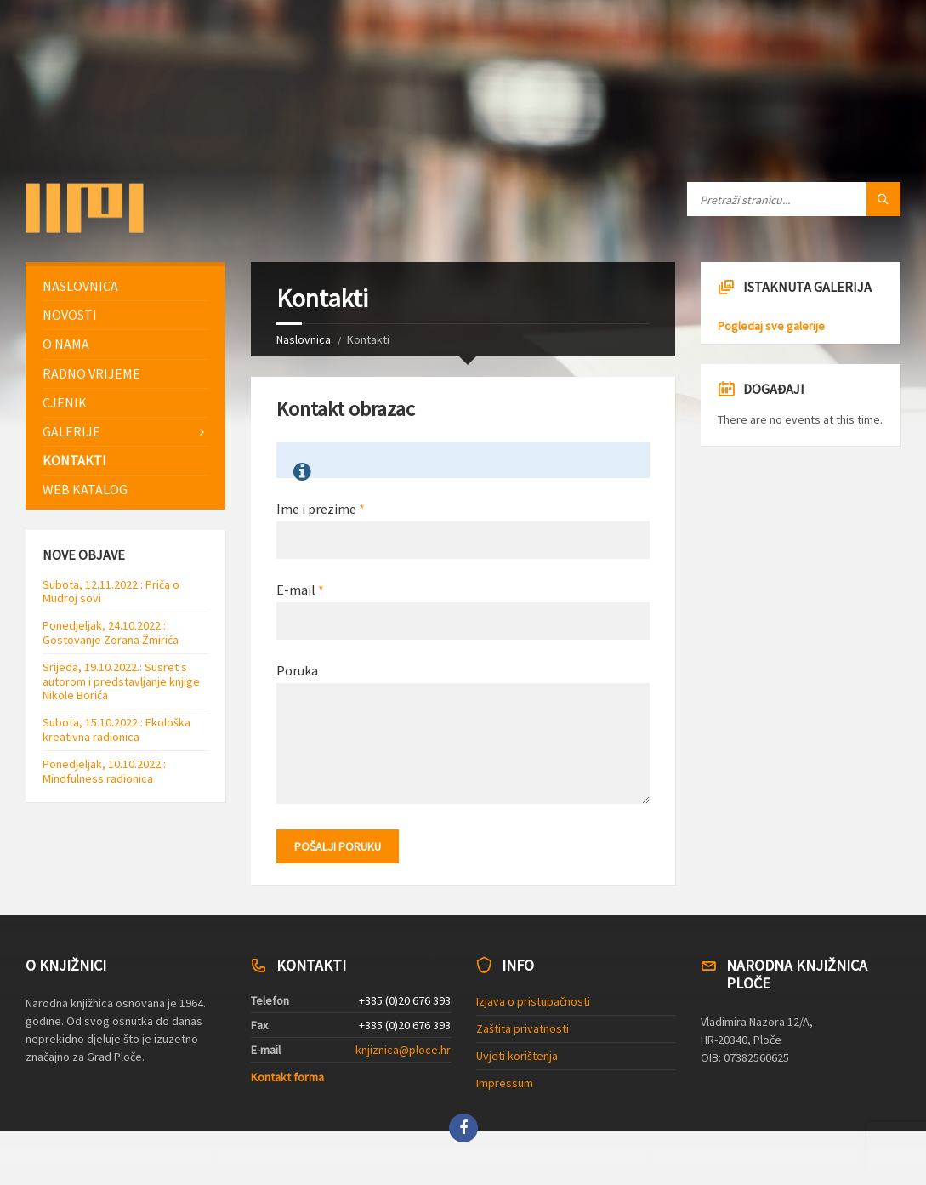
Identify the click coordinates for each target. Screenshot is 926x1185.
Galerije (71, 431)
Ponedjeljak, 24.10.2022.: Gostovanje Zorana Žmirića (111, 632)
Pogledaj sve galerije (771, 325)
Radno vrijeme (91, 373)
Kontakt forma (287, 1077)
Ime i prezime (320, 508)
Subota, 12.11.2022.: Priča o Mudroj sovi (111, 592)
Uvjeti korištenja (517, 1055)
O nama (66, 343)
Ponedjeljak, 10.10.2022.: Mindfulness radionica (104, 771)
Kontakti (74, 460)
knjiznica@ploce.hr (403, 1049)
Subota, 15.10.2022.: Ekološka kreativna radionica (116, 729)
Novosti (70, 314)
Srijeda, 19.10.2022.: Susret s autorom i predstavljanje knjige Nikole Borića (121, 681)
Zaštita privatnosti (522, 1028)
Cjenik (65, 402)
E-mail (300, 589)
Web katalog (85, 489)
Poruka (297, 670)
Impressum (504, 1083)
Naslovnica (303, 339)
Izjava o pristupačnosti (533, 1001)
